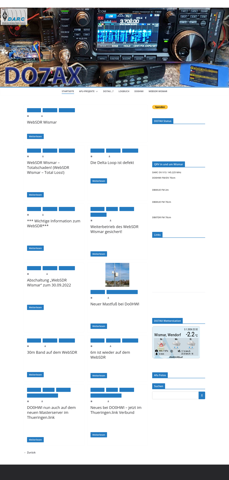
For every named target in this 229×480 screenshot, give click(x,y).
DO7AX (47, 116)
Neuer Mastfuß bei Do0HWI (113, 304)
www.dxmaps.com (160, 273)
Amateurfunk (50, 110)
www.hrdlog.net (159, 263)
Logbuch (125, 91)
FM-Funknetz (158, 252)
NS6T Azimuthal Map (162, 279)
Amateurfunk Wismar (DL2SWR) (167, 299)
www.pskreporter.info (162, 268)
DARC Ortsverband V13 (163, 304)
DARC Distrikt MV (161, 309)
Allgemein (112, 209)
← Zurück (29, 452)
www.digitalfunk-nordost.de (164, 258)
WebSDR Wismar (160, 91)
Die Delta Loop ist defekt (111, 162)
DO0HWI (140, 91)
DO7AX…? (109, 91)
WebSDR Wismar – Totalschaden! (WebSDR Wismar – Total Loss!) (48, 167)
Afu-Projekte (86, 91)
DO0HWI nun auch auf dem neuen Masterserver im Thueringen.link (50, 412)
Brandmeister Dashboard (163, 284)
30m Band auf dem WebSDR (51, 352)
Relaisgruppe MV (160, 247)
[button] (96, 91)
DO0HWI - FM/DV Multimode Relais (122, 292)
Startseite (65, 91)
